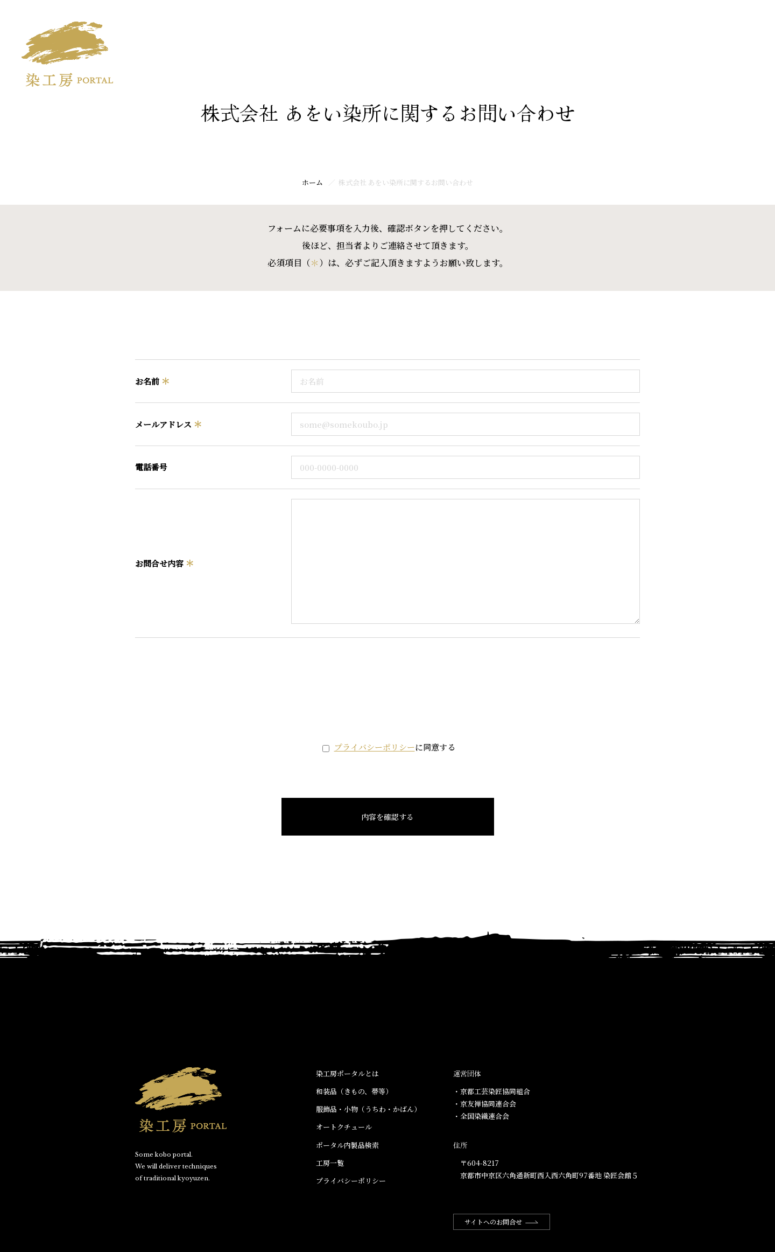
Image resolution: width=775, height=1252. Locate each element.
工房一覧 (736, 19)
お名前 (152, 381)
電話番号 (151, 466)
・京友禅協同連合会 (484, 1103)
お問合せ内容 (164, 563)
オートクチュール (344, 1127)
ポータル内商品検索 (664, 19)
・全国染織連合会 (481, 1116)
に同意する (394, 747)
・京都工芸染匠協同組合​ (491, 1091)
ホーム (503, 19)
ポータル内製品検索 (347, 1145)
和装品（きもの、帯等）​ (354, 1091)
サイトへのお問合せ (501, 1221)
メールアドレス (168, 424)
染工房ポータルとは (570, 19)
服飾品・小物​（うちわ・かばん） (368, 1109)
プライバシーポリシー (374, 747)
